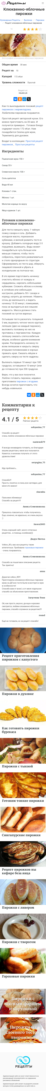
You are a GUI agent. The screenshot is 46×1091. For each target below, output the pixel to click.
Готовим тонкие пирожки (23, 801)
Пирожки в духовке (18, 694)
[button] (43, 3)
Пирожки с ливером (18, 907)
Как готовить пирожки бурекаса (20, 730)
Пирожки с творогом (19, 942)
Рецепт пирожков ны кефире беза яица (19, 871)
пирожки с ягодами (27, 381)
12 (11, 29)
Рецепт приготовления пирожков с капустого (20, 657)
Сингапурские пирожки (21, 835)
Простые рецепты (25, 144)
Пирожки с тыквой (17, 766)
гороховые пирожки (34, 547)
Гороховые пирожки (18, 976)
